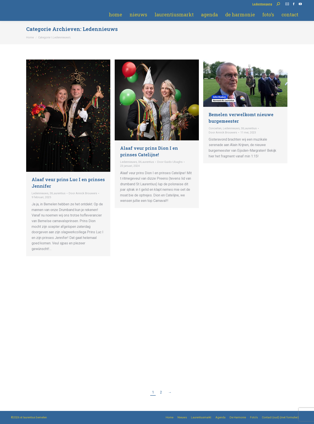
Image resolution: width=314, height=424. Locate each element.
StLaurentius (57, 193)
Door (83, 193)
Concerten (215, 128)
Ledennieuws (40, 193)
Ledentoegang (262, 4)
